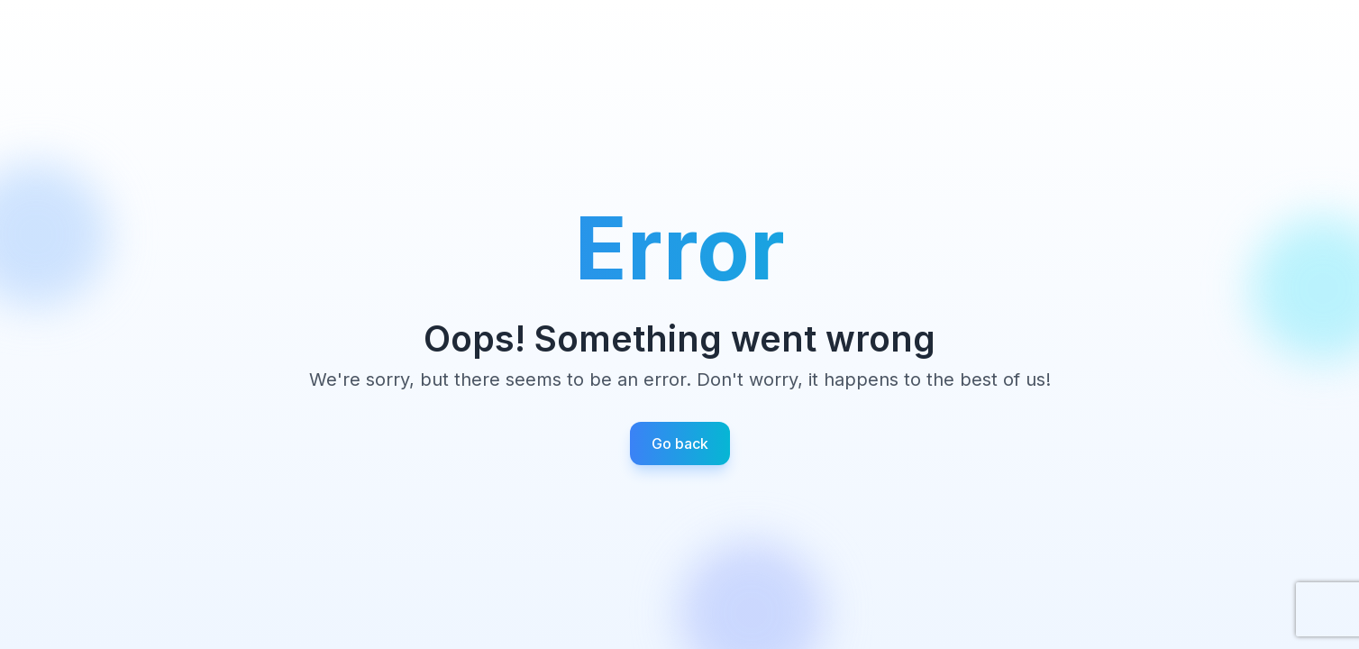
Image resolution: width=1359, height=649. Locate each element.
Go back (680, 443)
